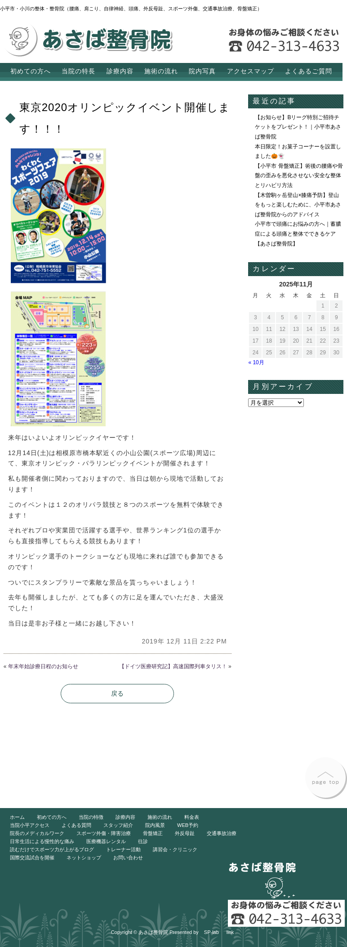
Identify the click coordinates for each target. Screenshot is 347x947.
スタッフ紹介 (118, 825)
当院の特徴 (91, 817)
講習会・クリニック (175, 849)
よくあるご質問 (308, 71)
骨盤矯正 (153, 833)
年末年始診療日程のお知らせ (43, 666)
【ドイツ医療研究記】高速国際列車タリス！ (173, 666)
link (230, 932)
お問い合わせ (128, 857)
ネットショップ (84, 857)
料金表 (191, 817)
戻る (117, 693)
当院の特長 (78, 71)
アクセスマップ (250, 71)
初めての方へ (30, 71)
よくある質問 (76, 825)
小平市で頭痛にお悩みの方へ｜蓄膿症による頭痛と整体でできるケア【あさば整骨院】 (298, 233)
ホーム (17, 817)
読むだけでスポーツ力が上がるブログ (52, 849)
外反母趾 (185, 833)
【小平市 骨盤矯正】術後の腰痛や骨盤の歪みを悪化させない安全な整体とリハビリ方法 (299, 175)
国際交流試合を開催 (32, 857)
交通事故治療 (221, 833)
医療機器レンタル (106, 841)
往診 (143, 841)
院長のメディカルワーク (37, 833)
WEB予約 (187, 825)
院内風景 (155, 825)
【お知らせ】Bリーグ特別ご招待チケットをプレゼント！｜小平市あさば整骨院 (298, 127)
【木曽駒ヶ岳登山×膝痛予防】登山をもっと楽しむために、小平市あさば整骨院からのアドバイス (298, 205)
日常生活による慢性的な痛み (42, 841)
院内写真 (202, 71)
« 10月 (256, 362)
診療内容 (120, 71)
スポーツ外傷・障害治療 (103, 833)
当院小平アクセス (29, 825)
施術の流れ (161, 71)
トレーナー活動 (123, 849)
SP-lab (211, 932)
